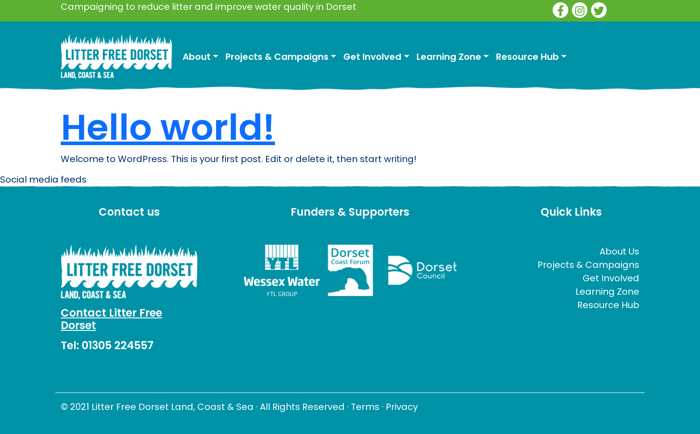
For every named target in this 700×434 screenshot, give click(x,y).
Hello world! (168, 127)
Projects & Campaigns (277, 56)
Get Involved (372, 56)
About (197, 56)
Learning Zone (449, 56)
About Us (619, 251)
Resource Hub (527, 56)
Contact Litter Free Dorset (111, 319)
